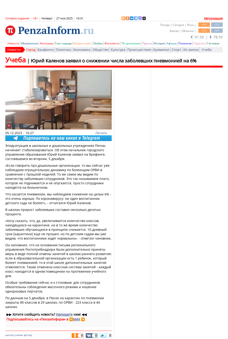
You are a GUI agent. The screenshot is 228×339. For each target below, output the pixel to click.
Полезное (185, 43)
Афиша (172, 43)
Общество (100, 49)
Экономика (81, 49)
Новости (13, 43)
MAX (76, 319)
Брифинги (45, 49)
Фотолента (112, 43)
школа (9, 335)
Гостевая (213, 43)
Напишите (64, 314)
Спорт (176, 49)
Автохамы (46, 43)
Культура (118, 49)
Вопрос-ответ (82, 43)
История (159, 43)
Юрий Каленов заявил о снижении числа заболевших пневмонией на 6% (114, 61)
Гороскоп (199, 43)
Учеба (207, 49)
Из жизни (191, 49)
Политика (63, 49)
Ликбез (98, 43)
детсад (28, 335)
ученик (18, 335)
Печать (101, 133)
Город (30, 49)
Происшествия (139, 49)
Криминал (161, 49)
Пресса (147, 43)
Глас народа (63, 43)
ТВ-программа (131, 43)
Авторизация (213, 18)
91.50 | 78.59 (207, 37)
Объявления (29, 43)
